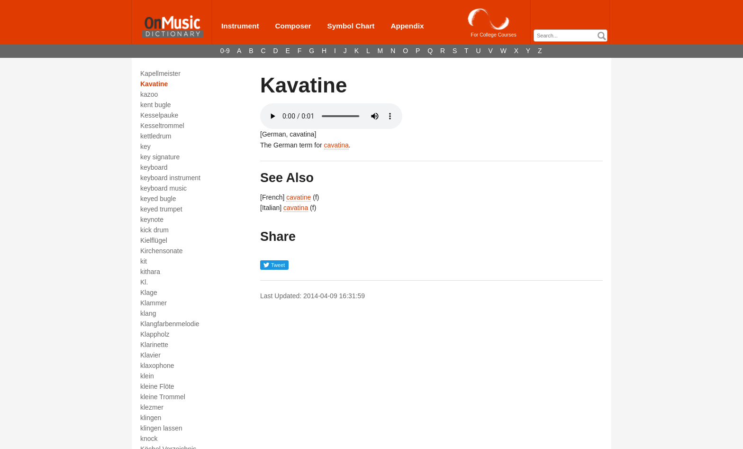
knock (149, 438)
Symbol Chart (350, 26)
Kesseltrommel (162, 125)
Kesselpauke (159, 115)
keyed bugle (158, 198)
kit (143, 261)
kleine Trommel (162, 397)
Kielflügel (153, 240)
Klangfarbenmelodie (169, 324)
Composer (293, 26)
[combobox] (570, 35)
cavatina (336, 145)
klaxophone (157, 365)
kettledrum (155, 136)
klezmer (151, 407)
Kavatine (154, 84)
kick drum (154, 230)
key (145, 146)
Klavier (150, 355)
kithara (150, 271)
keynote (151, 219)
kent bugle (155, 105)
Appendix (407, 26)
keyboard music (163, 188)
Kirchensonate (161, 251)
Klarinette (154, 344)
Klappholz (155, 334)
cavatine (298, 197)
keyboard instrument (170, 178)
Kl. (144, 282)
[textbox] (572, 35)
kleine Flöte (157, 386)
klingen (150, 418)
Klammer (153, 303)
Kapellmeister (160, 73)
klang (148, 313)
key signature (160, 157)
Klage (148, 292)
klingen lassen (161, 428)
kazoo (149, 94)
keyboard (154, 167)
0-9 (225, 51)
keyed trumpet (161, 209)
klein (147, 376)
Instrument (240, 26)
